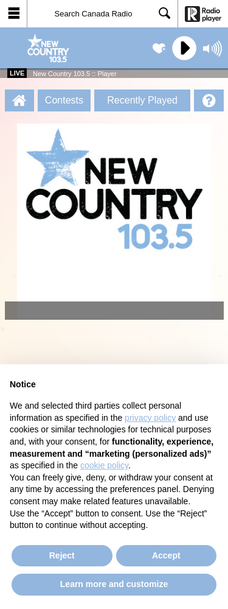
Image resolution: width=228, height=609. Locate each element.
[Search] (102, 13)
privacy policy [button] (150, 418)
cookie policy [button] (104, 465)
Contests (64, 100)
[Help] (208, 100)
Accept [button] (166, 555)
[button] (13, 13)
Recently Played (142, 100)
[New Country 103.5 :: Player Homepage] (19, 100)
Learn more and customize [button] (114, 584)
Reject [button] (62, 555)
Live (17, 73)
